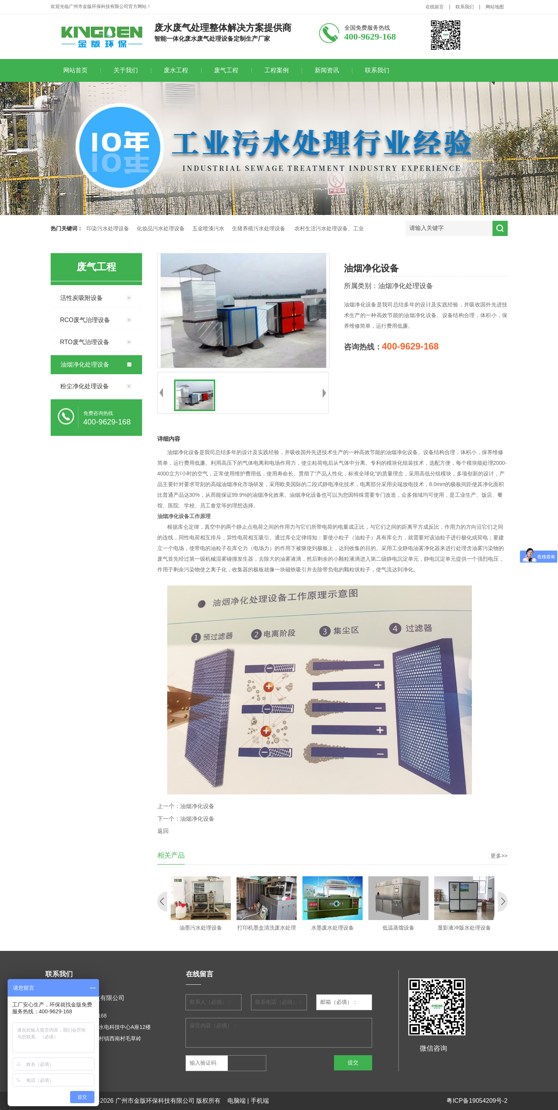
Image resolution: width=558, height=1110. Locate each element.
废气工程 (226, 70)
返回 (163, 831)
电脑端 (236, 1100)
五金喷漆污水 (208, 228)
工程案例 (276, 70)
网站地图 (495, 7)
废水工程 (176, 70)
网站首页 (75, 70)
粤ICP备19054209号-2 (476, 1100)
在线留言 (434, 7)
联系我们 (465, 7)
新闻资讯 (327, 70)
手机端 (260, 1100)
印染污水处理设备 (107, 228)
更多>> (499, 856)
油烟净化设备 (197, 806)
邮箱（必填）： (339, 1002)
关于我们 (126, 70)
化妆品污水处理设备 (161, 228)
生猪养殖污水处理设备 (258, 228)
